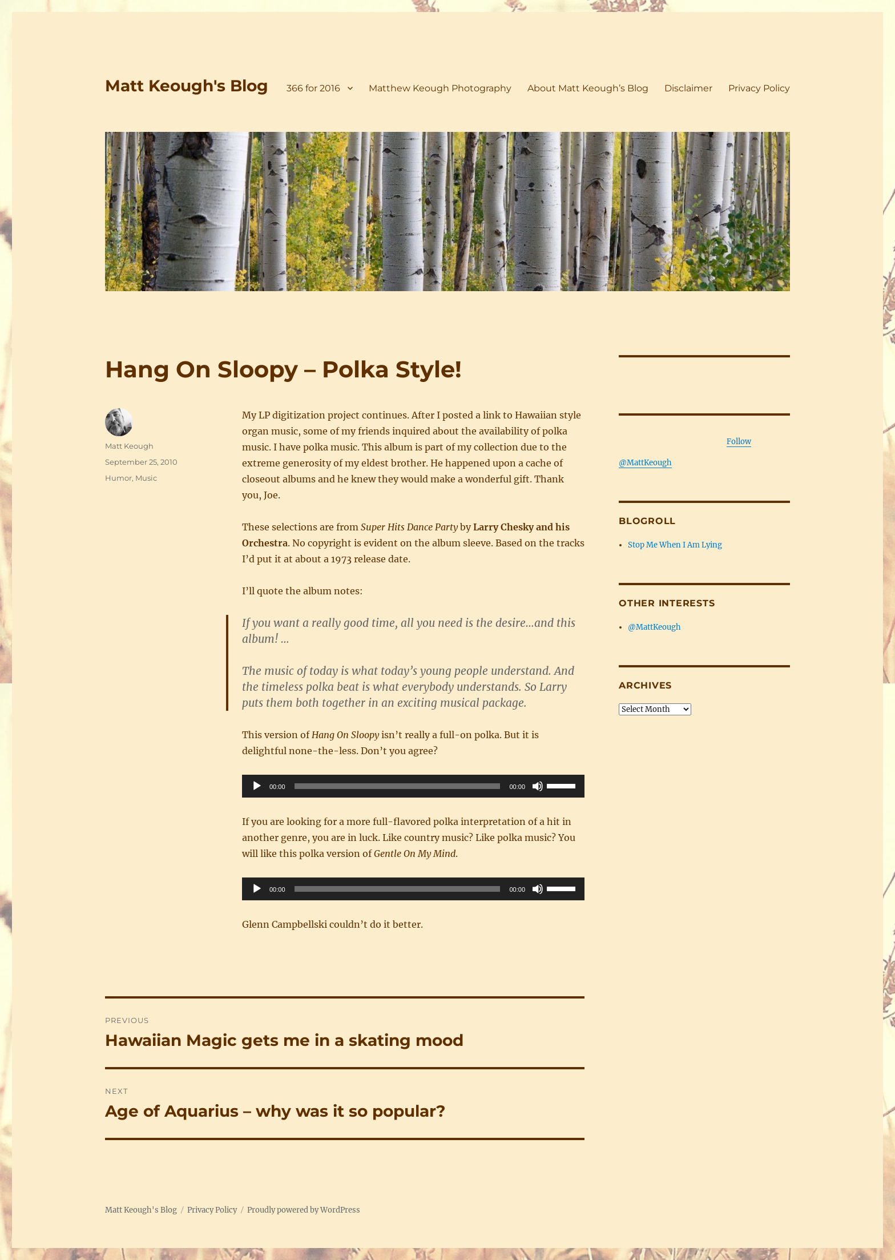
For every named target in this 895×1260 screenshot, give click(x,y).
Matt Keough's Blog (186, 85)
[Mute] (537, 786)
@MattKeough (654, 627)
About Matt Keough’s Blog (587, 88)
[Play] (257, 786)
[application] (413, 786)
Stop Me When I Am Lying (675, 545)
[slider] (398, 786)
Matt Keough (129, 445)
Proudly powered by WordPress (303, 1210)
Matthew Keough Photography (440, 88)
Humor (118, 477)
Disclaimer (688, 88)
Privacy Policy (759, 88)
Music (146, 477)
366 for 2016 (313, 88)
